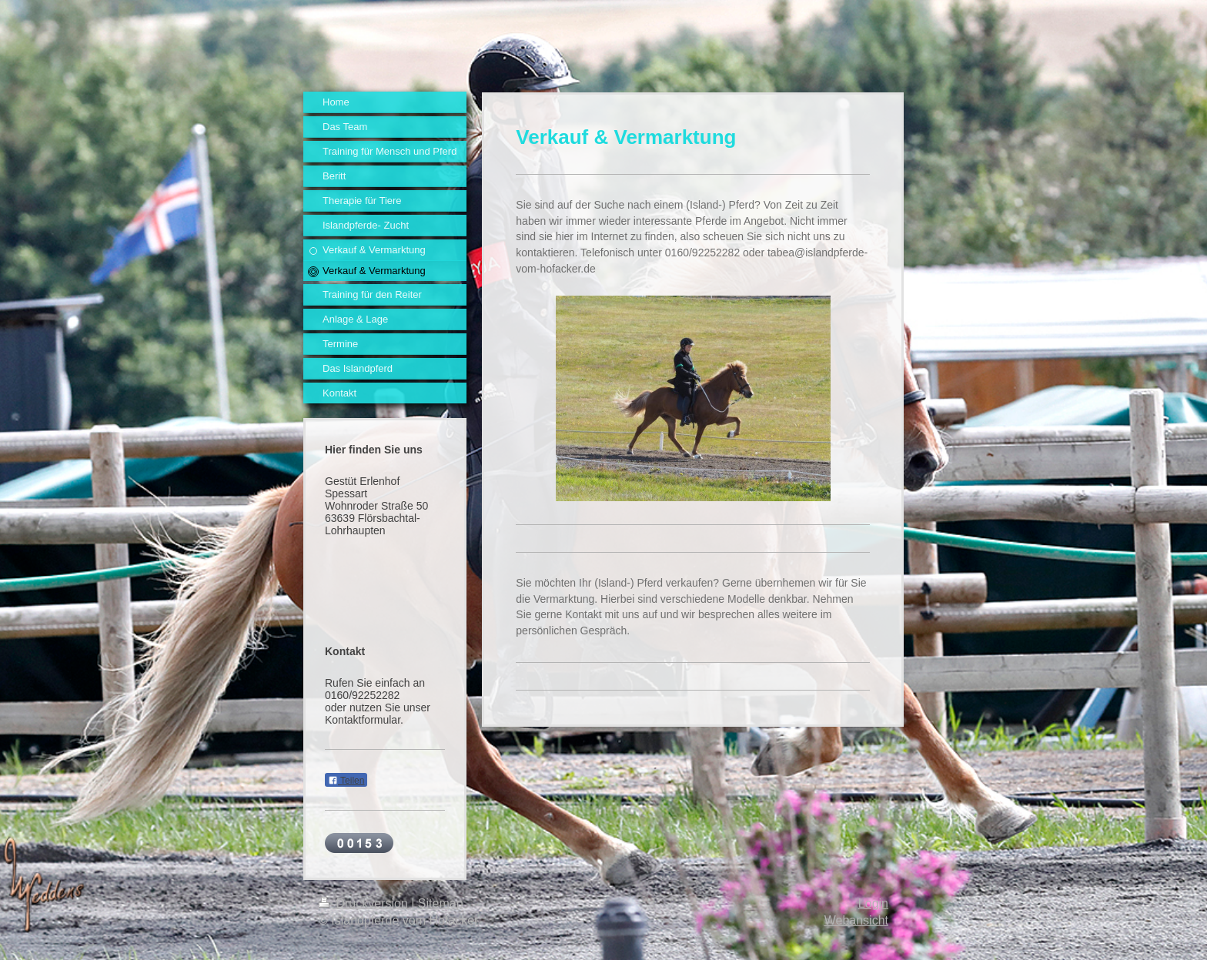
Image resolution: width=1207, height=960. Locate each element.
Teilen (346, 780)
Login (873, 903)
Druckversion (365, 903)
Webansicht (856, 920)
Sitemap (440, 903)
